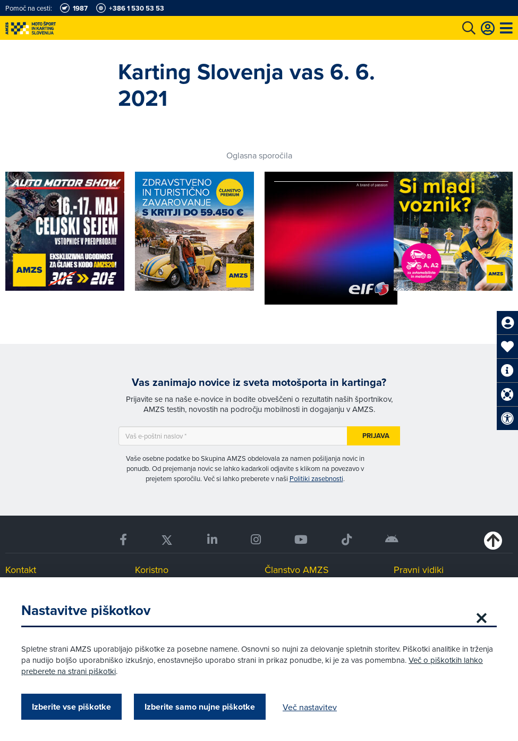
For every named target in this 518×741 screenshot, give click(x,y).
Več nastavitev (310, 707)
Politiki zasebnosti (316, 478)
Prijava (375, 436)
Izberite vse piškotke (71, 707)
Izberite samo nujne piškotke (200, 707)
